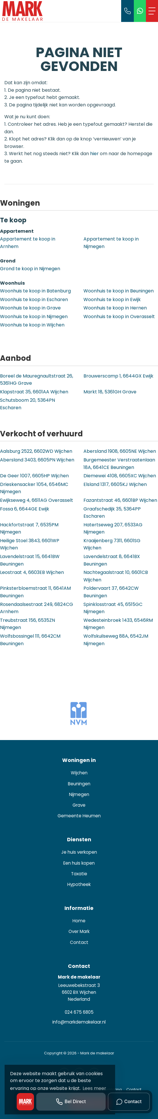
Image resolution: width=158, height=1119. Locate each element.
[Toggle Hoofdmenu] (152, 11)
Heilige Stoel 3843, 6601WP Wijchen (29, 544)
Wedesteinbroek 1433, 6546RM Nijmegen (118, 624)
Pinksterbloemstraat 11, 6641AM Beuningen (35, 592)
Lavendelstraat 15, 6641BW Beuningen (30, 560)
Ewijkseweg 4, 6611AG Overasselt (36, 500)
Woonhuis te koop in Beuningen (118, 291)
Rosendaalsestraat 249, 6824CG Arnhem (36, 608)
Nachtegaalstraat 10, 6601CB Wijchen (115, 576)
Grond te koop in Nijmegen (30, 268)
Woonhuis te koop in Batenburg (35, 291)
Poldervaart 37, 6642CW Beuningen (111, 592)
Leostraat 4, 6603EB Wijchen (32, 572)
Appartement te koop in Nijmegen (111, 243)
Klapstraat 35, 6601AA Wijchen (34, 391)
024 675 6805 (79, 1012)
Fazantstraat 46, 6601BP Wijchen (120, 500)
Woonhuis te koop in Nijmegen (34, 316)
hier (94, 153)
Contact (133, 1089)
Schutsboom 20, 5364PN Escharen (27, 404)
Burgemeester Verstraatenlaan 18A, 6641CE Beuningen (119, 464)
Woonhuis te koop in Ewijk (112, 299)
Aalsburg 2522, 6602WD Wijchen (36, 451)
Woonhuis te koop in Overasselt (119, 316)
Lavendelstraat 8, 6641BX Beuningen (111, 560)
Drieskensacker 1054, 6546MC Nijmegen (34, 488)
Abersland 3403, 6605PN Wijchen (37, 460)
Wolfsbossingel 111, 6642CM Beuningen (30, 640)
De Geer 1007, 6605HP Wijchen (34, 475)
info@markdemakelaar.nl (79, 1022)
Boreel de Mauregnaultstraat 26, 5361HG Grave (36, 380)
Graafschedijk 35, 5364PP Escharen (112, 513)
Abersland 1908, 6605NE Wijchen (119, 451)
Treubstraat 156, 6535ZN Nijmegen (27, 624)
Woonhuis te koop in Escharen (34, 299)
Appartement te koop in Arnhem (27, 243)
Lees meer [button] (94, 1088)
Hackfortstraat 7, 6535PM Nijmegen (29, 528)
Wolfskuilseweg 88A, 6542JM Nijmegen (115, 640)
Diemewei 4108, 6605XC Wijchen (119, 475)
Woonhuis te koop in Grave (30, 308)
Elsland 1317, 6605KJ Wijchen (115, 484)
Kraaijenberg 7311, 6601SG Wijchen (111, 544)
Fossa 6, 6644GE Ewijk (24, 509)
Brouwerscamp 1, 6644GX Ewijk (118, 376)
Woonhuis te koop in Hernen (115, 308)
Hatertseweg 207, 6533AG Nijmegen (112, 528)
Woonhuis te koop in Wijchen (32, 325)
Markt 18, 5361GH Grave (109, 391)
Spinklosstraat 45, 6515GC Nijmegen (112, 608)
